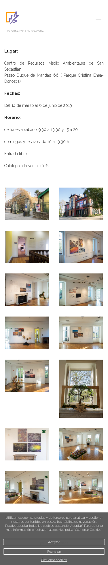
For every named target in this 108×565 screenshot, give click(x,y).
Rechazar (54, 551)
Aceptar (54, 542)
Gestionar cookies (54, 560)
